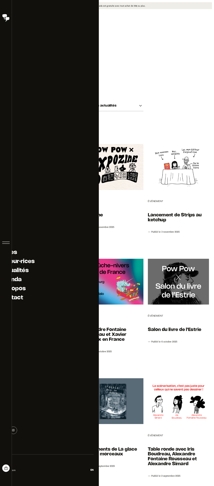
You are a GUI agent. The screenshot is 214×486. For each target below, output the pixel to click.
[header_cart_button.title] (6, 468)
